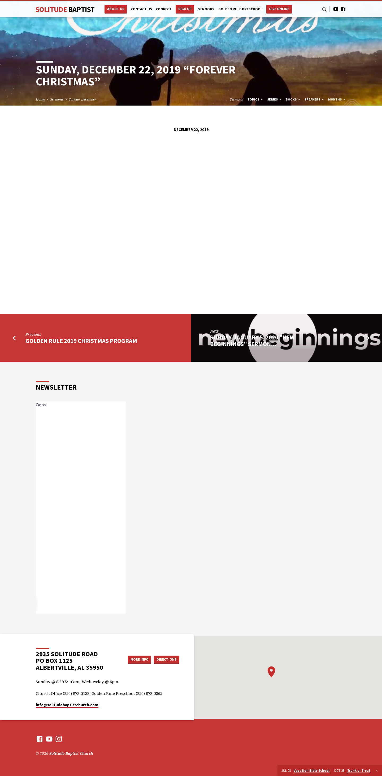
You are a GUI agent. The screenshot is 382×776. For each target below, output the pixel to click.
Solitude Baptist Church (71, 753)
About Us (115, 9)
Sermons (206, 9)
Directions (166, 659)
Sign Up (185, 9)
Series (274, 99)
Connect (164, 9)
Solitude (64, 9)
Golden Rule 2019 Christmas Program (81, 341)
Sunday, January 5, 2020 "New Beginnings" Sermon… (252, 341)
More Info (136, 659)
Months (337, 99)
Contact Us (141, 9)
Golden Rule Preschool (240, 9)
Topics (256, 99)
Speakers (315, 99)
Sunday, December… (84, 99)
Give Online (279, 9)
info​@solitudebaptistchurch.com (67, 704)
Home (40, 99)
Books (293, 99)
